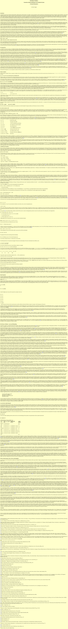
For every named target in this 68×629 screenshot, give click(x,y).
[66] (32, 490)
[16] (45, 164)
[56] (17, 466)
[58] (32, 473)
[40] (20, 366)
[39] (28, 359)
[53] (8, 441)
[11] (30, 67)
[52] (58, 438)
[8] (0, 530)
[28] (40, 320)
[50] (61, 409)
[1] (0, 518)
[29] (36, 325)
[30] (34, 328)
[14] (1, 543)
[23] (44, 269)
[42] (26, 372)
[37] (1, 579)
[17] (54, 179)
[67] (15, 493)
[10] (1, 533)
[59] (45, 478)
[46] (62, 386)
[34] (1, 574)
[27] (26, 317)
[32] (56, 333)
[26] (32, 310)
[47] (18, 391)
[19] (37, 197)
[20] (66, 197)
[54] (4, 444)
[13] (36, 98)
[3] (0, 522)
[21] (5, 210)
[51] (1, 436)
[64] (9, 486)
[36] (42, 352)
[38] (64, 356)
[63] (14, 485)
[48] (42, 399)
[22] (31, 227)
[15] (23, 138)
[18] (20, 195)
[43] (33, 374)
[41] (43, 368)
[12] (64, 80)
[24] (19, 271)
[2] (0, 520)
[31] (20, 330)
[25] (11, 306)
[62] (1, 485)
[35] (1, 576)
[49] (1, 597)
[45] (29, 382)
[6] (58, 59)
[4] (35, 52)
